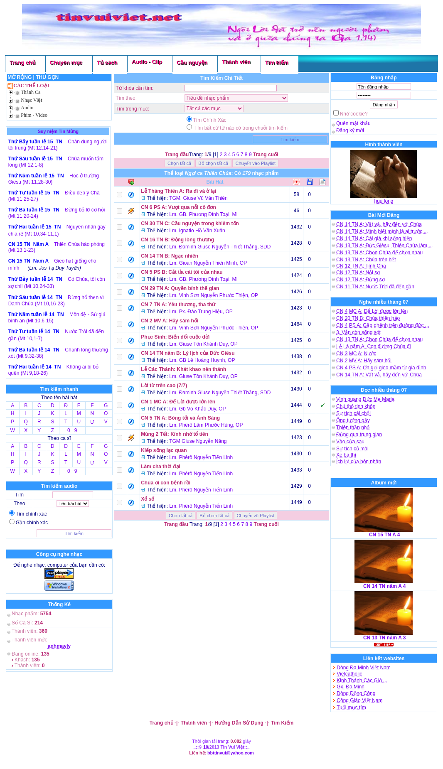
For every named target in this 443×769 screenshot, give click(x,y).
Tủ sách (107, 62)
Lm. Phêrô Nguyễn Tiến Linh (201, 457)
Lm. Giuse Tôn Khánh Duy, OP (203, 344)
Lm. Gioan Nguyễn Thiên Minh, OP (208, 263)
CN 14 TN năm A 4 (384, 586)
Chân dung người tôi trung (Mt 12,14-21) (57, 145)
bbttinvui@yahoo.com (230, 752)
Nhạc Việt (31, 100)
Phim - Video (34, 115)
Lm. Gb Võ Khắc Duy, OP (197, 409)
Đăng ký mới (350, 130)
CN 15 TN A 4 (384, 535)
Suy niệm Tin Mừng (58, 131)
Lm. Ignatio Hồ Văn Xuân (197, 230)
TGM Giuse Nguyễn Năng (197, 441)
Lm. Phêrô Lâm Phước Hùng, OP (206, 425)
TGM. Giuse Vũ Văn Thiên (198, 198)
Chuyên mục (66, 62)
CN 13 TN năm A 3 (384, 638)
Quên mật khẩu (353, 123)
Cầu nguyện (192, 62)
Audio (27, 108)
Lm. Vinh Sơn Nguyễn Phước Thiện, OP (213, 295)
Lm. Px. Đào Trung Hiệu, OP (200, 311)
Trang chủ (22, 62)
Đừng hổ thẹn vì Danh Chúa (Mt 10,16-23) (56, 301)
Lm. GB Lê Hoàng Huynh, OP (202, 360)
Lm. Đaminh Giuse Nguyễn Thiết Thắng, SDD (220, 247)
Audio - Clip (147, 62)
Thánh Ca (30, 92)
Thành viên (236, 62)
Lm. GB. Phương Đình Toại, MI (203, 214)
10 (205, 746)
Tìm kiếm (276, 62)
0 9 (72, 430)
